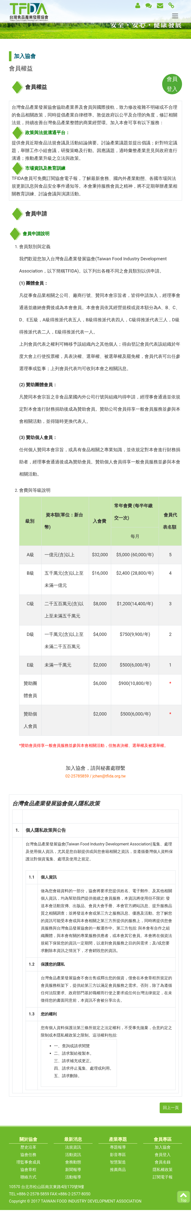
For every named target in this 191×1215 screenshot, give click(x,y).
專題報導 (118, 1147)
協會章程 (28, 1169)
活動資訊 (73, 1154)
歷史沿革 (28, 1147)
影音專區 (118, 1154)
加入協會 (163, 1147)
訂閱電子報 (163, 1177)
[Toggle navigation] (175, 16)
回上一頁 (171, 1107)
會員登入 (163, 1154)
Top (183, 1196)
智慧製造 (118, 1162)
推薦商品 (118, 1169)
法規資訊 (73, 1147)
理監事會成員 (28, 1162)
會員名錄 (163, 1162)
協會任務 (28, 1154)
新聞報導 (73, 1169)
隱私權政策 (163, 1169)
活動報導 (73, 1177)
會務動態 (73, 1162)
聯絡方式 (28, 1177)
